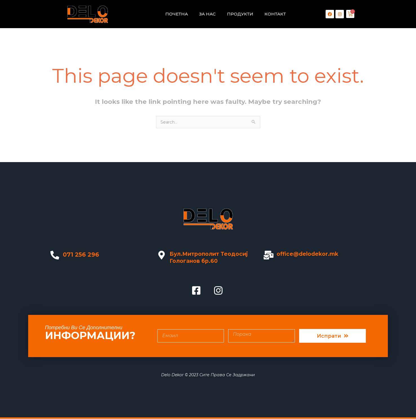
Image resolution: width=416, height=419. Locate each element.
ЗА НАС (207, 14)
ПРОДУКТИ (240, 14)
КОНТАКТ (275, 14)
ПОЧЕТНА (176, 14)
